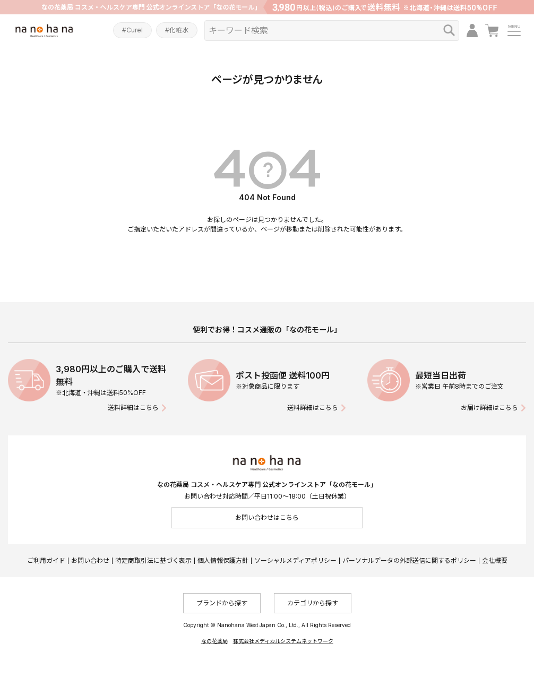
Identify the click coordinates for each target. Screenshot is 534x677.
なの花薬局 (214, 641)
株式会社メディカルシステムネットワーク (283, 641)
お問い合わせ (90, 560)
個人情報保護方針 (222, 560)
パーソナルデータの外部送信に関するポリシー (409, 560)
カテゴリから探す (312, 603)
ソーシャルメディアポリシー (295, 560)
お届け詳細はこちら (489, 408)
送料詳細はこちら (133, 408)
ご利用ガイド (46, 560)
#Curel (132, 30)
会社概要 (494, 560)
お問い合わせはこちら (267, 517)
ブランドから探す (221, 603)
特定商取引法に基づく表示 (153, 560)
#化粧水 (176, 30)
